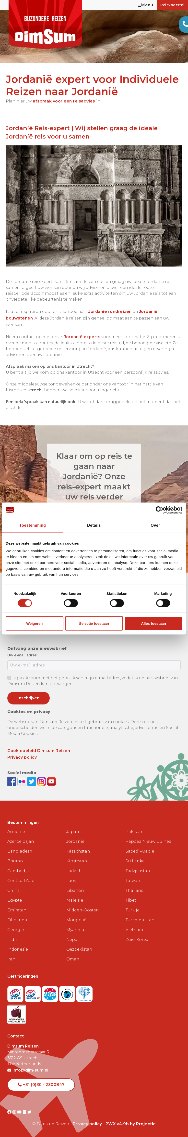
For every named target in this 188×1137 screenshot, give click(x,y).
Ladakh (74, 871)
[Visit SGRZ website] (33, 992)
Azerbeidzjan (20, 841)
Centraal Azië (20, 880)
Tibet (131, 900)
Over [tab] (155, 525)
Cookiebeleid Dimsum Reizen (38, 750)
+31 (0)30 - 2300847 (41, 1084)
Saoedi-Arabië (140, 851)
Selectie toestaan (94, 623)
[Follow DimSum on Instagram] (42, 781)
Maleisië (74, 900)
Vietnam (134, 929)
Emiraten (16, 910)
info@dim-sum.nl (27, 1070)
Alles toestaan (153, 623)
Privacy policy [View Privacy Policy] (87, 1124)
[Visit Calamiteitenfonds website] (68, 992)
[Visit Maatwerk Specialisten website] (16, 1012)
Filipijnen (17, 920)
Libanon (75, 890)
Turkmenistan (140, 920)
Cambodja (18, 871)
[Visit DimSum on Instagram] (14, 1112)
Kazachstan (78, 851)
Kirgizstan (76, 861)
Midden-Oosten (82, 910)
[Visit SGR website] (16, 992)
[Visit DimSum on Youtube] (20, 1112)
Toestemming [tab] (32, 525)
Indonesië (17, 949)
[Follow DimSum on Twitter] (32, 781)
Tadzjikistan (138, 871)
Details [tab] (94, 525)
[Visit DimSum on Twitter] (29, 1112)
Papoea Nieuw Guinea (148, 841)
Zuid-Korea (137, 939)
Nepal (72, 939)
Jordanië (75, 841)
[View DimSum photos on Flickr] (22, 781)
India (12, 939)
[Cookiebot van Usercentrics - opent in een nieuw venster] (161, 510)
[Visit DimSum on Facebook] (12, 781)
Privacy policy (22, 757)
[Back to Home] (45, 24)
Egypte (14, 900)
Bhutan (15, 861)
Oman (72, 959)
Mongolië (76, 920)
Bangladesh (19, 851)
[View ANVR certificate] (50, 992)
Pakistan (135, 831)
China (13, 890)
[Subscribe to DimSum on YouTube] (51, 781)
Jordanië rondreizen (110, 311)
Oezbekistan (79, 949)
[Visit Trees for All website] (84, 992)
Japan (72, 831)
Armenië (16, 831)
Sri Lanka (135, 861)
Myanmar (76, 929)
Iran (11, 959)
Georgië (15, 929)
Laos (71, 880)
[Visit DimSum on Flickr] (25, 1112)
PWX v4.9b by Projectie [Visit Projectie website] (131, 1124)
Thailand (135, 890)
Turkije (133, 910)
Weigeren (34, 623)
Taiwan (133, 880)
